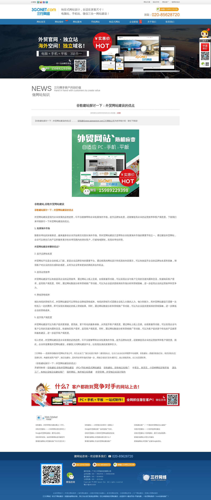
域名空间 (156, 2)
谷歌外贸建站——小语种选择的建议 (147, 429)
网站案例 (77, 22)
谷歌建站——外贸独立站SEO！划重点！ (99, 425)
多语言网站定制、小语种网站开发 (119, 493)
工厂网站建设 (138, 493)
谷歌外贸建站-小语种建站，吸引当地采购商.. (150, 433)
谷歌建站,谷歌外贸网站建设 (49, 204)
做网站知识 (176, 2)
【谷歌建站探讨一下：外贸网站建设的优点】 (53, 121)
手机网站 (95, 22)
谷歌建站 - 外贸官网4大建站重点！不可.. (50, 425)
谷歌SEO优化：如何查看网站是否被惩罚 (50, 437)
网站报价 (59, 22)
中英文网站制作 (70, 493)
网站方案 (147, 2)
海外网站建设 (83, 493)
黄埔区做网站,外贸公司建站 (144, 437)
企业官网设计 (58, 493)
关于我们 (151, 22)
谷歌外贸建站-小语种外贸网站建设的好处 (99, 433)
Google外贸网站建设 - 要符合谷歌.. (48, 433)
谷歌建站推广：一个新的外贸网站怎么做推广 (150, 425)
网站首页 (41, 22)
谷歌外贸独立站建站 (97, 493)
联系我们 (170, 22)
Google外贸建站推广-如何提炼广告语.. (98, 429)
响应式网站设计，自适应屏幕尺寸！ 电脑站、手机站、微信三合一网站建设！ (85, 11)
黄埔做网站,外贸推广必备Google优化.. (148, 441)
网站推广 (165, 2)
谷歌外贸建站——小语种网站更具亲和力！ (51, 429)
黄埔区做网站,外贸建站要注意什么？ (98, 437)
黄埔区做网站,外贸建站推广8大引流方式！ (51, 441)
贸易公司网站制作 (151, 493)
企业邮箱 (133, 22)
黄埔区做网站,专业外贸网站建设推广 (98, 441)
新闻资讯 (93, 113)
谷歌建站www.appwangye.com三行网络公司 (96, 121)
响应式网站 (114, 22)
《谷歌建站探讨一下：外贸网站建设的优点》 (56, 363)
